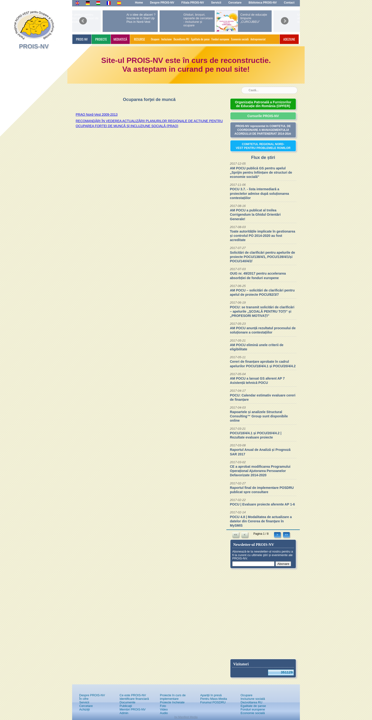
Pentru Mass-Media (213, 699)
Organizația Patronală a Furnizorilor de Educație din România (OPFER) (263, 104)
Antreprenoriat (258, 39)
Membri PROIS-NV (133, 709)
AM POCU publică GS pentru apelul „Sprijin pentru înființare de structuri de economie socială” (261, 172)
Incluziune (166, 39)
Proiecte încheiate (172, 702)
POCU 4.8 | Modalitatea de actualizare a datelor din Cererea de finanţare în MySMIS (261, 521)
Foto (163, 706)
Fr (108, 3)
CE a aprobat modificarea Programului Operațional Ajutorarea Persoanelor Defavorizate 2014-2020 (260, 471)
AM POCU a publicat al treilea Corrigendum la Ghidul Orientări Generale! (255, 214)
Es (119, 3)
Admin (124, 713)
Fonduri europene (220, 39)
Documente (127, 702)
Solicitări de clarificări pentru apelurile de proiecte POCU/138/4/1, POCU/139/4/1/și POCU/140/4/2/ (262, 257)
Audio (164, 713)
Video (164, 709)
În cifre (83, 699)
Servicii (84, 702)
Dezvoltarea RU (181, 39)
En (77, 3)
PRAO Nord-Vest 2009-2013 (97, 114)
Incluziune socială (253, 699)
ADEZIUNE (289, 39)
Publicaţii (126, 706)
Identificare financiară (134, 699)
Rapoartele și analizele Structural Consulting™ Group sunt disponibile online (259, 416)
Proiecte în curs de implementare (173, 697)
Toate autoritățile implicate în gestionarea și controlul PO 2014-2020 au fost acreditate (262, 235)
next (284, 19)
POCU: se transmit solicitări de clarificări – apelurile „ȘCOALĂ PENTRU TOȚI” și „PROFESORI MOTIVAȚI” (262, 311)
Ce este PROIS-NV (133, 695)
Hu (98, 3)
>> (286, 534)
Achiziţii (84, 709)
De (87, 3)
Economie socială (240, 39)
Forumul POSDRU (213, 702)
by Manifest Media (185, 717)
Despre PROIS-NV (92, 695)
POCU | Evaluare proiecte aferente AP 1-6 (262, 504)
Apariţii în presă (211, 695)
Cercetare (86, 706)
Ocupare (155, 39)
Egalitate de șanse (200, 39)
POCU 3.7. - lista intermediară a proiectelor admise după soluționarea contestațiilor (259, 193)
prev (83, 19)
